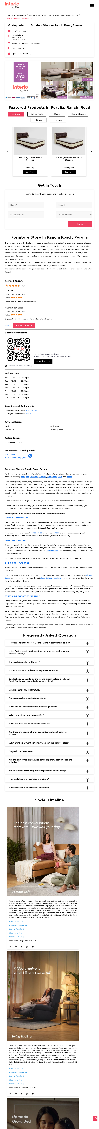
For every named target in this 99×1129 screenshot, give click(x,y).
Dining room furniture (17, 563)
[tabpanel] (49, 80)
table (60, 477)
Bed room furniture (15, 540)
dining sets (52, 477)
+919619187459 (18, 49)
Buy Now (30, 172)
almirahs (42, 477)
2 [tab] (49, 96)
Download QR (43, 361)
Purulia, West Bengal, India (16, 457)
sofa (23, 477)
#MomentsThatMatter (18, 901)
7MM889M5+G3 (11, 455)
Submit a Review (24, 326)
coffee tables (36, 533)
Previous (9, 152)
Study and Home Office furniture (22, 596)
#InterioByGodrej (16, 897)
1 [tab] (45, 96)
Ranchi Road (10, 1083)
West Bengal (31, 410)
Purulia (28, 414)
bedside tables (52, 551)
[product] (74, 215)
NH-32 (21, 1083)
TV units (56, 533)
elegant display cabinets (51, 578)
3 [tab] (53, 96)
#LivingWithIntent (16, 905)
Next (90, 152)
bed (27, 477)
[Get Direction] (30, 457)
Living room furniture (16, 518)
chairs (69, 477)
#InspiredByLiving (16, 913)
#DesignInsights (15, 909)
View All (8, 326)
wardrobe (34, 477)
